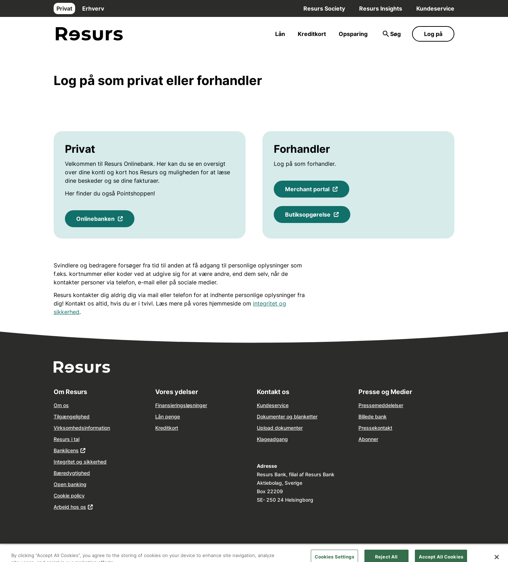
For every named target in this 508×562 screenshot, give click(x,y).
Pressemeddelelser (380, 405)
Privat (64, 8)
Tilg (58, 416)
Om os (61, 405)
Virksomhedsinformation (82, 428)
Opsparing (353, 33)
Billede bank (372, 416)
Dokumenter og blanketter (287, 416)
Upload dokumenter (280, 428)
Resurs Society (324, 8)
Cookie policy (69, 495)
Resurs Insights (380, 8)
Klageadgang (272, 439)
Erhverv (93, 8)
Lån (280, 33)
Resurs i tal (66, 439)
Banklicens (66, 450)
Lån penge (167, 416)
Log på (433, 33)
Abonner (368, 439)
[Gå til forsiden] (89, 34)
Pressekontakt (375, 428)
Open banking (70, 484)
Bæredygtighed (72, 473)
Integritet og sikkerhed (80, 462)
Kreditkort (312, 33)
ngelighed (78, 416)
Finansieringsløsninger (181, 405)
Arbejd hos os (70, 507)
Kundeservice (435, 8)
